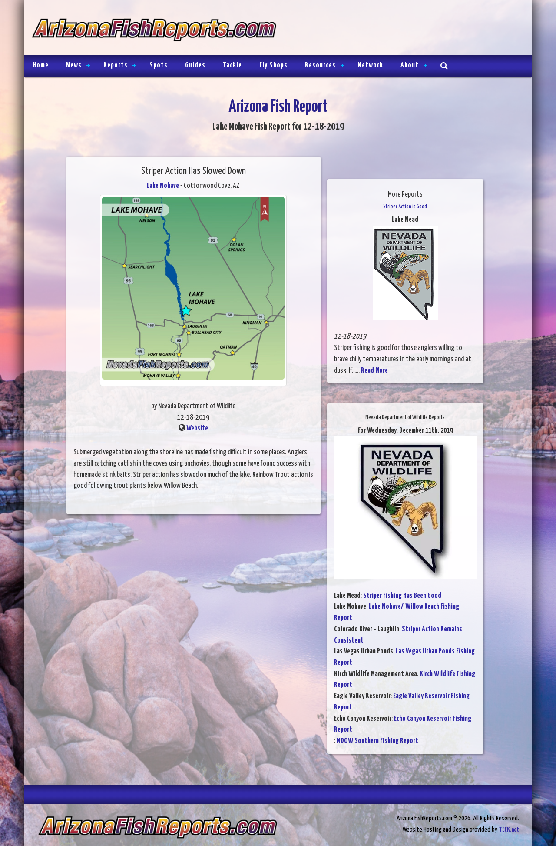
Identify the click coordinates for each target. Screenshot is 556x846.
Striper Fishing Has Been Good (402, 596)
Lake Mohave (163, 186)
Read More (374, 370)
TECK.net (509, 829)
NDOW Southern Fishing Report (377, 741)
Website (197, 428)
